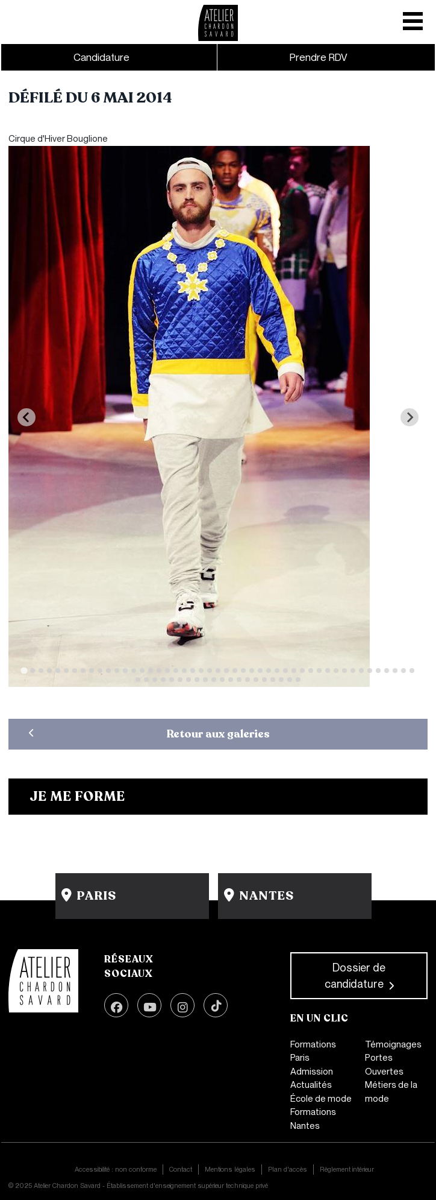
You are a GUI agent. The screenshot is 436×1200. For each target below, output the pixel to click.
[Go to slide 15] (142, 670)
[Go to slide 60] (239, 679)
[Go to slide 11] (108, 670)
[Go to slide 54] (188, 679)
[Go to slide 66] (289, 679)
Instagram (182, 1005)
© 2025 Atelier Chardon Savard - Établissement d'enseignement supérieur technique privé (138, 1185)
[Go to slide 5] (57, 670)
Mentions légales (230, 1169)
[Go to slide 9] (91, 670)
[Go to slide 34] (302, 670)
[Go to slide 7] (74, 670)
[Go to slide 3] (41, 670)
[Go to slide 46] (403, 670)
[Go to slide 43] (378, 670)
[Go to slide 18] (167, 670)
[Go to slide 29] (260, 670)
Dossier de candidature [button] (355, 975)
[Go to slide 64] (272, 679)
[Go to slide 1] (23, 670)
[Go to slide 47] (412, 670)
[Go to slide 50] (154, 679)
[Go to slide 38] (336, 670)
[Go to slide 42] (369, 670)
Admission (311, 1071)
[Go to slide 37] (327, 670)
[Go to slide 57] (213, 679)
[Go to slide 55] (197, 679)
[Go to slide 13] (125, 670)
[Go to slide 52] (171, 679)
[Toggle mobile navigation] (414, 17)
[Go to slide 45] (395, 670)
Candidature (101, 57)
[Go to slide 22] (201, 670)
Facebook (116, 1005)
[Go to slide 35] (310, 670)
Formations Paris (313, 1051)
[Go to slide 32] (285, 670)
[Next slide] (409, 417)
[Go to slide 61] (247, 679)
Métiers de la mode (391, 1091)
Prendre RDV (318, 57)
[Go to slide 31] (277, 670)
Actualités (311, 1084)
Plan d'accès (287, 1169)
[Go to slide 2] (32, 670)
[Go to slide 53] (180, 679)
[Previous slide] (26, 417)
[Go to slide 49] (146, 679)
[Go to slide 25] (226, 670)
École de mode (321, 1098)
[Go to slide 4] (49, 670)
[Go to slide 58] (222, 679)
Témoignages (393, 1044)
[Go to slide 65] (281, 679)
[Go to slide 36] (319, 670)
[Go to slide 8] (83, 670)
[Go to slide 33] (293, 670)
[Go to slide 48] (137, 679)
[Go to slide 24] (218, 670)
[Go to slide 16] (150, 670)
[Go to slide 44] (386, 670)
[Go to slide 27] (243, 670)
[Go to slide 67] (298, 679)
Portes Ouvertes (384, 1064)
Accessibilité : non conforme (116, 1169)
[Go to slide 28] (251, 670)
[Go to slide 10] (100, 670)
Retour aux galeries (218, 734)
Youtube (149, 1005)
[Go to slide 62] (256, 679)
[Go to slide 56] (205, 679)
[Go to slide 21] (192, 670)
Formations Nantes (313, 1119)
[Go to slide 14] (133, 670)
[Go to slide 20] (184, 670)
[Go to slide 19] (175, 670)
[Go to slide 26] (234, 670)
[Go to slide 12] (116, 670)
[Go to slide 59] (230, 679)
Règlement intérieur (347, 1169)
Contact (180, 1169)
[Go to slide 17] (159, 670)
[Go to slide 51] (163, 679)
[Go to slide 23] (209, 670)
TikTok (216, 1005)
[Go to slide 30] (268, 670)
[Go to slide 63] (264, 679)
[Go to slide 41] (361, 670)
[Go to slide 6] (66, 670)
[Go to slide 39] (344, 670)
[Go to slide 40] (352, 670)
